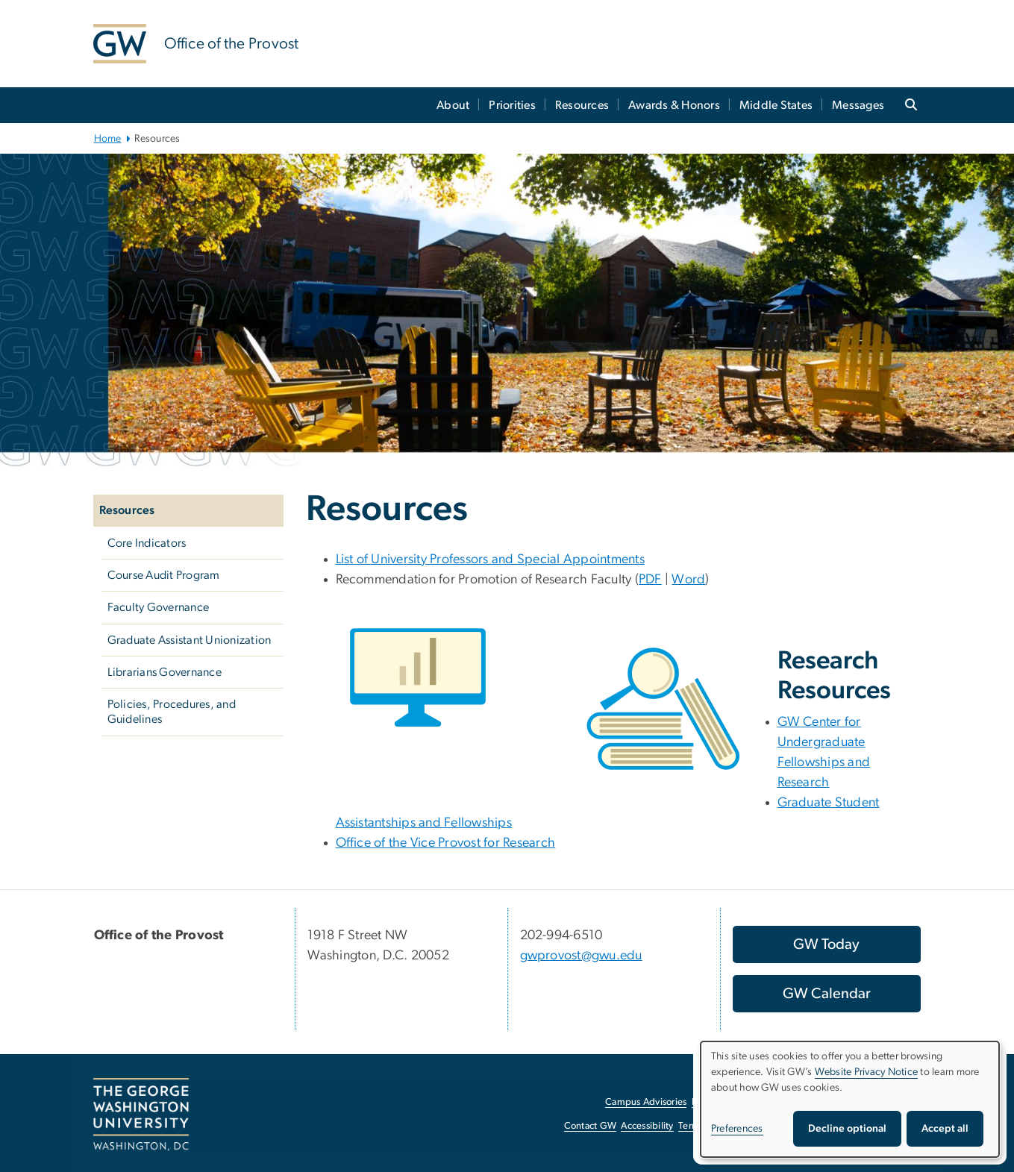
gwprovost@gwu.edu (581, 955)
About (452, 105)
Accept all (944, 1129)
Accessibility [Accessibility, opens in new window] (647, 1126)
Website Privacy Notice (866, 1072)
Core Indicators (147, 543)
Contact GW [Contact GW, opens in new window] (590, 1126)
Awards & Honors (674, 105)
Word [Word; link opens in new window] (688, 579)
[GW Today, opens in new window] (827, 944)
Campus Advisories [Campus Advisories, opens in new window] (645, 1102)
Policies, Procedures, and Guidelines (171, 711)
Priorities (512, 105)
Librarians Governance (164, 672)
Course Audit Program (163, 575)
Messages (858, 105)
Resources (582, 105)
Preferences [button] (737, 1129)
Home (108, 139)
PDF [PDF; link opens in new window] (650, 579)
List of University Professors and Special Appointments (490, 559)
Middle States (776, 105)
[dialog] (850, 1099)
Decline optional (847, 1129)
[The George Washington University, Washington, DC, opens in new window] (141, 1114)
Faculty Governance (158, 607)
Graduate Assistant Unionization (189, 640)
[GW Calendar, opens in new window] (827, 993)
